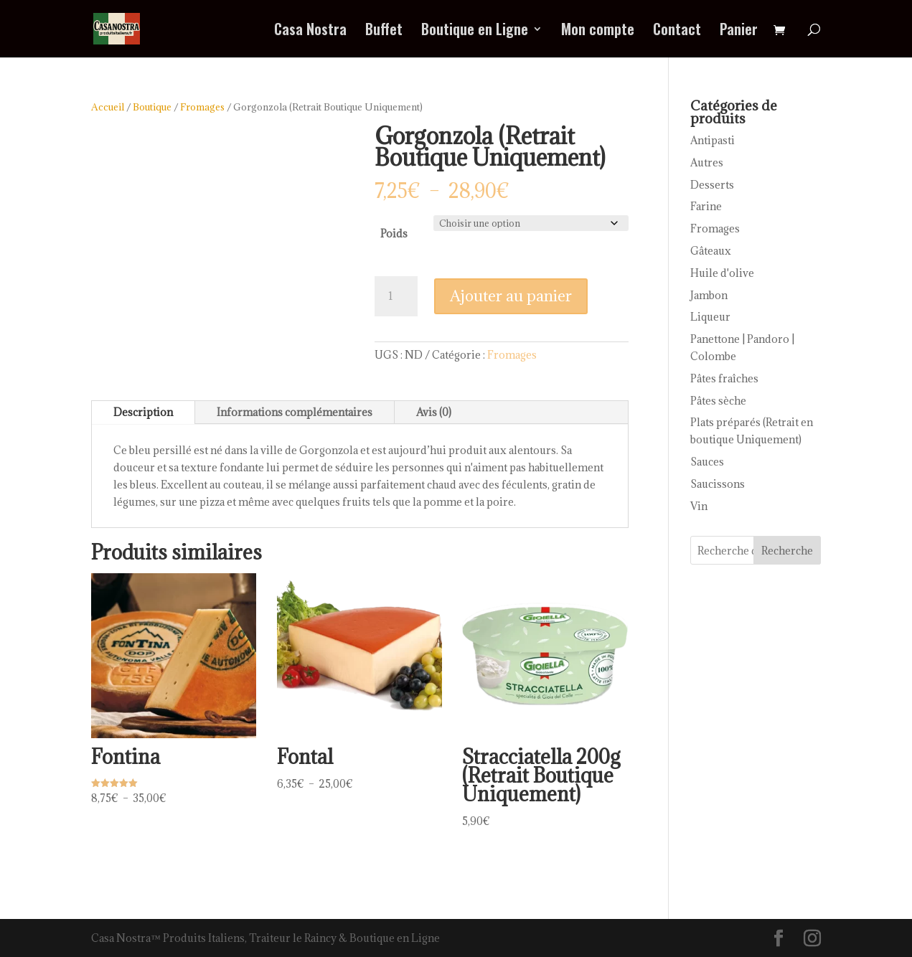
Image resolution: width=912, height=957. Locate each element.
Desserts (712, 185)
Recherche (787, 550)
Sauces (707, 461)
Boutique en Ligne (474, 31)
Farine (706, 206)
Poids (394, 233)
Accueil (107, 106)
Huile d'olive (722, 273)
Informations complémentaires (294, 412)
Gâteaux (710, 251)
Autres (706, 162)
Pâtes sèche (718, 400)
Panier (739, 31)
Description (143, 412)
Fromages (202, 106)
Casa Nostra (310, 31)
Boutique (152, 106)
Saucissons (717, 484)
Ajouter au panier (511, 296)
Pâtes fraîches (724, 378)
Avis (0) (433, 412)
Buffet (384, 31)
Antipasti (712, 140)
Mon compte (597, 31)
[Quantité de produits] (396, 296)
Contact (677, 31)
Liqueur (710, 317)
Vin (698, 506)
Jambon (709, 295)
